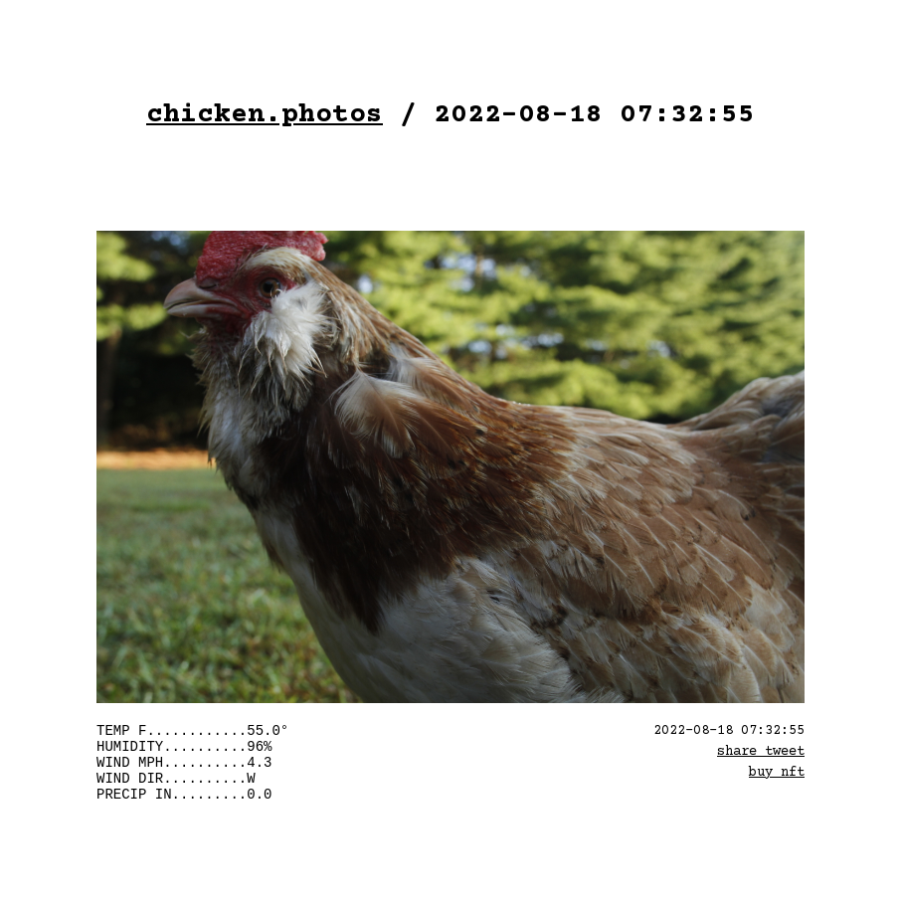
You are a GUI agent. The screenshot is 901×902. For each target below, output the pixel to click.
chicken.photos (264, 115)
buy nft (777, 773)
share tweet (761, 752)
